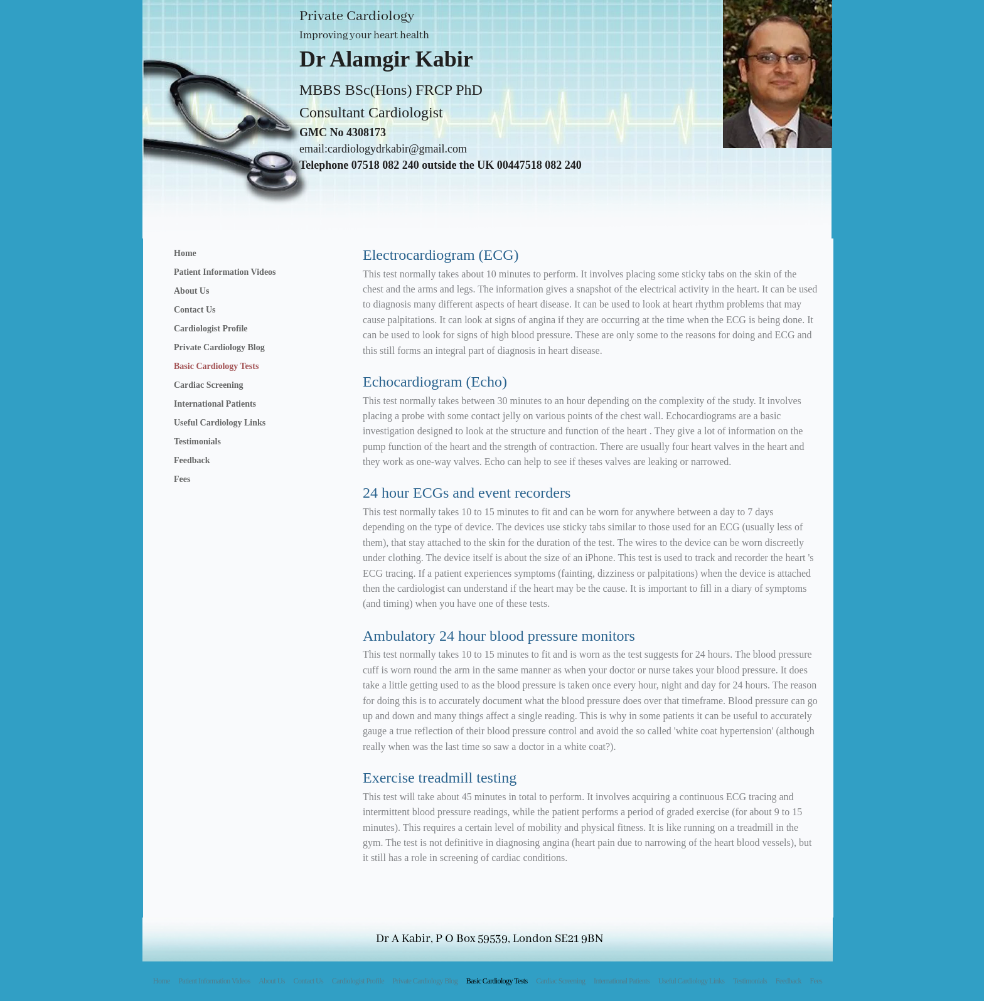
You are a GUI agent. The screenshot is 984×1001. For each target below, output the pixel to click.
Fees (182, 479)
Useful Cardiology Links (219, 422)
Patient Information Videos (225, 272)
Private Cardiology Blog (219, 347)
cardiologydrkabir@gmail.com (397, 148)
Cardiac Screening (208, 385)
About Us (191, 291)
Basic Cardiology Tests (216, 366)
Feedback (192, 460)
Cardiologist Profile (211, 328)
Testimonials (197, 441)
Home (185, 253)
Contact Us (195, 309)
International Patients (215, 404)
